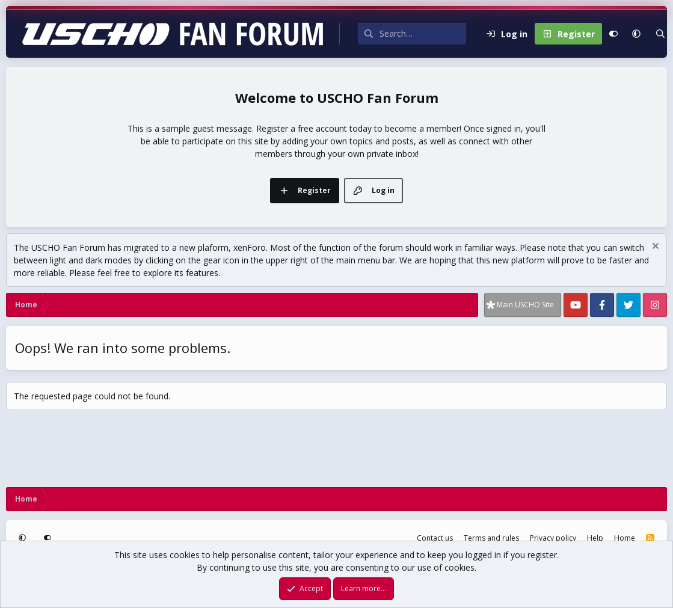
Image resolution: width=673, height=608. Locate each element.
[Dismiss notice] (654, 247)
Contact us (435, 538)
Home (624, 538)
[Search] (423, 34)
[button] (636, 34)
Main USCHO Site (525, 304)
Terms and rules (491, 538)
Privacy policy (553, 538)
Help (595, 538)
